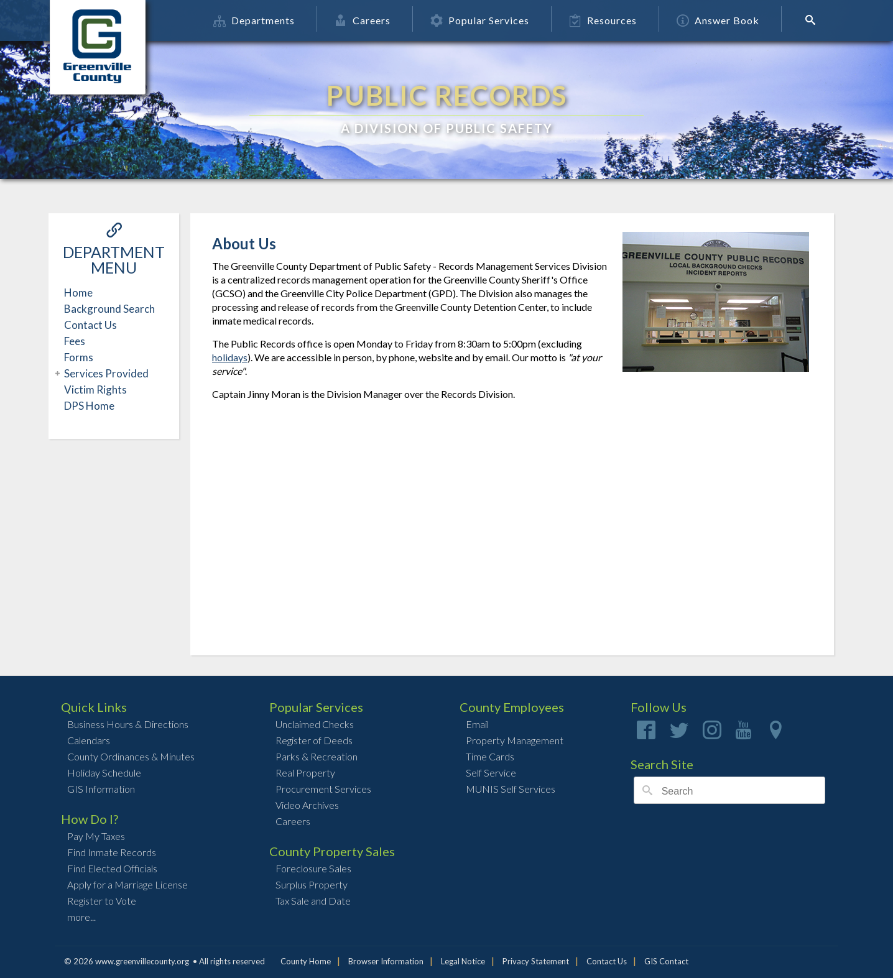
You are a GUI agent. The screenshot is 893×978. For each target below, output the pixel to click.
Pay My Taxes (96, 836)
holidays (230, 357)
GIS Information (101, 789)
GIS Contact (666, 961)
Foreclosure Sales (313, 868)
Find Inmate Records (111, 852)
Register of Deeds (314, 740)
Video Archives (307, 805)
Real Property (305, 772)
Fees (74, 341)
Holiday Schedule (104, 772)
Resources (603, 20)
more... (81, 917)
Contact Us (90, 324)
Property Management (514, 740)
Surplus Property (311, 884)
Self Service (491, 772)
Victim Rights (95, 389)
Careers (363, 20)
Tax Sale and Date (313, 900)
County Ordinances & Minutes (131, 756)
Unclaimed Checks (314, 724)
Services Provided (105, 373)
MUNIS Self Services (510, 789)
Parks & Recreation (316, 756)
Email (477, 724)
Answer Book (718, 20)
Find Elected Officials (112, 868)
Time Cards (490, 756)
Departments (254, 20)
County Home (305, 961)
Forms (78, 357)
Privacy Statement (535, 961)
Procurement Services (323, 789)
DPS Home (89, 405)
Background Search (109, 308)
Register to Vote (101, 900)
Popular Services (480, 20)
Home (78, 292)
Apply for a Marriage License (127, 884)
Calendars (88, 740)
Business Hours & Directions (127, 724)
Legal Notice (463, 961)
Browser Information (385, 961)
